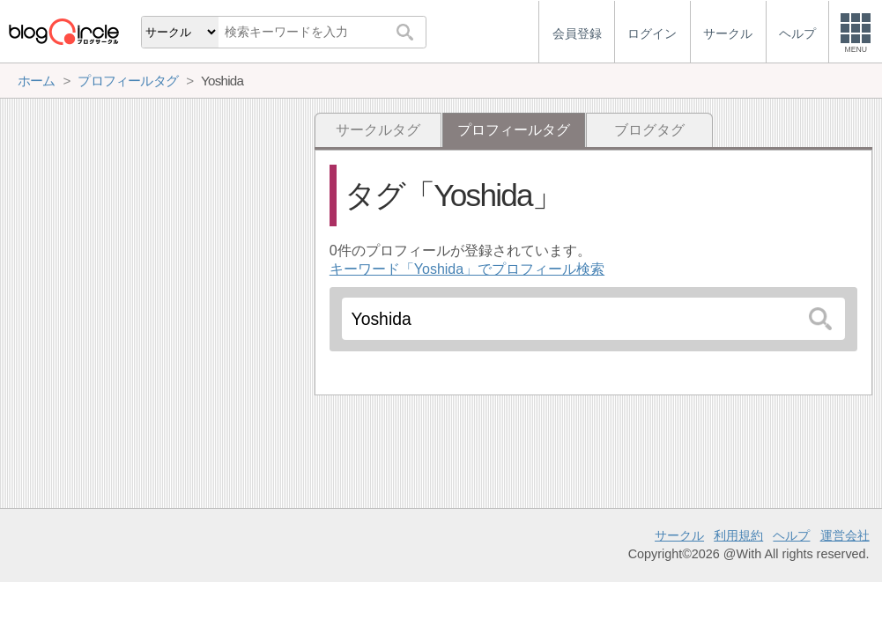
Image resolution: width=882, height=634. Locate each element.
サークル (679, 535)
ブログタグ (649, 129)
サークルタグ (378, 129)
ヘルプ (791, 535)
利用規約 (738, 535)
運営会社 (845, 535)
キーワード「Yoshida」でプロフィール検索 (467, 269)
